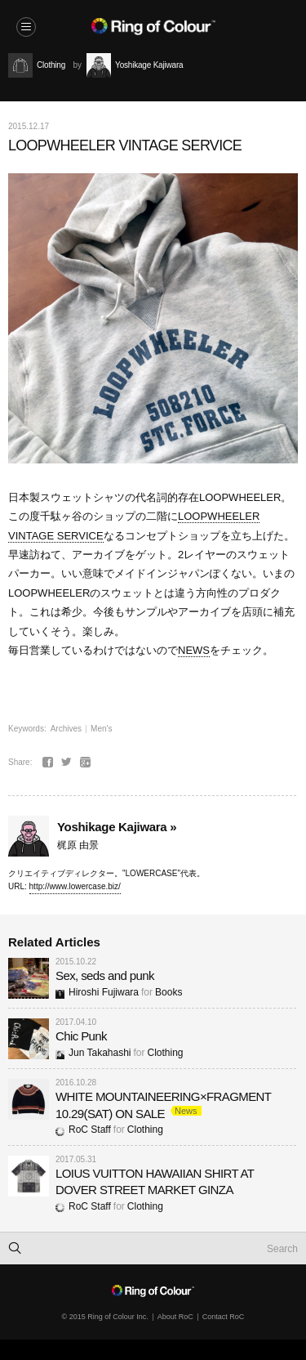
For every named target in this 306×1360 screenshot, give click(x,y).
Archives (66, 728)
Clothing (166, 1052)
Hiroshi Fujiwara (97, 992)
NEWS (194, 650)
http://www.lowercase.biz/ (75, 886)
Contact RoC (223, 1317)
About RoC (175, 1317)
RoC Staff (83, 1129)
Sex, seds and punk (104, 975)
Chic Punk (81, 1036)
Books (168, 992)
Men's (101, 728)
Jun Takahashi (93, 1052)
